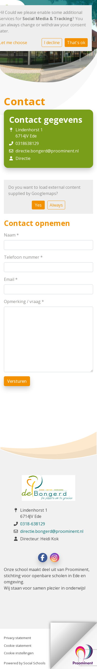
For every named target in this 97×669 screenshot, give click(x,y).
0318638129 (27, 143)
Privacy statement (17, 637)
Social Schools (34, 663)
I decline (52, 42)
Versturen (17, 381)
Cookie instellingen (19, 653)
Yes (38, 205)
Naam (11, 235)
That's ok (76, 42)
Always (56, 205)
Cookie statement (17, 645)
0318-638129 (32, 524)
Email (11, 279)
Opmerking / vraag (24, 301)
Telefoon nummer (23, 257)
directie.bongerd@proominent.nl (47, 151)
